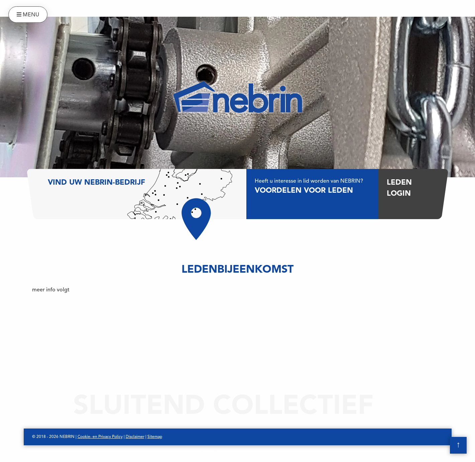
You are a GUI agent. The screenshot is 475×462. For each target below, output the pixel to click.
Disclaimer (135, 437)
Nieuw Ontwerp (214, 454)
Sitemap (154, 437)
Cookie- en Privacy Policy (100, 437)
